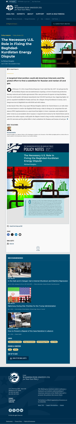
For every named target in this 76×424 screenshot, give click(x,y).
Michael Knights (8, 61)
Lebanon (47, 19)
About (30, 14)
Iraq (10, 349)
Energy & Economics (30, 19)
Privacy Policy (18, 421)
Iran (42, 19)
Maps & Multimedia (55, 14)
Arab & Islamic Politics (15, 342)
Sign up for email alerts (18, 358)
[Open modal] (61, 24)
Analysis (10, 14)
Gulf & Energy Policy (42, 342)
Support (40, 14)
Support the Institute (52, 405)
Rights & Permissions (29, 421)
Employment (9, 421)
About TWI (41, 405)
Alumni (62, 405)
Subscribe (11, 402)
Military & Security (18, 19)
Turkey (15, 349)
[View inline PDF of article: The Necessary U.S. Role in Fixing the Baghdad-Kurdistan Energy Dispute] (38, 226)
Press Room (12, 400)
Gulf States (55, 19)
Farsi (18, 63)
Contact (11, 398)
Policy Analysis (6, 35)
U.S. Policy (54, 342)
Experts (21, 14)
